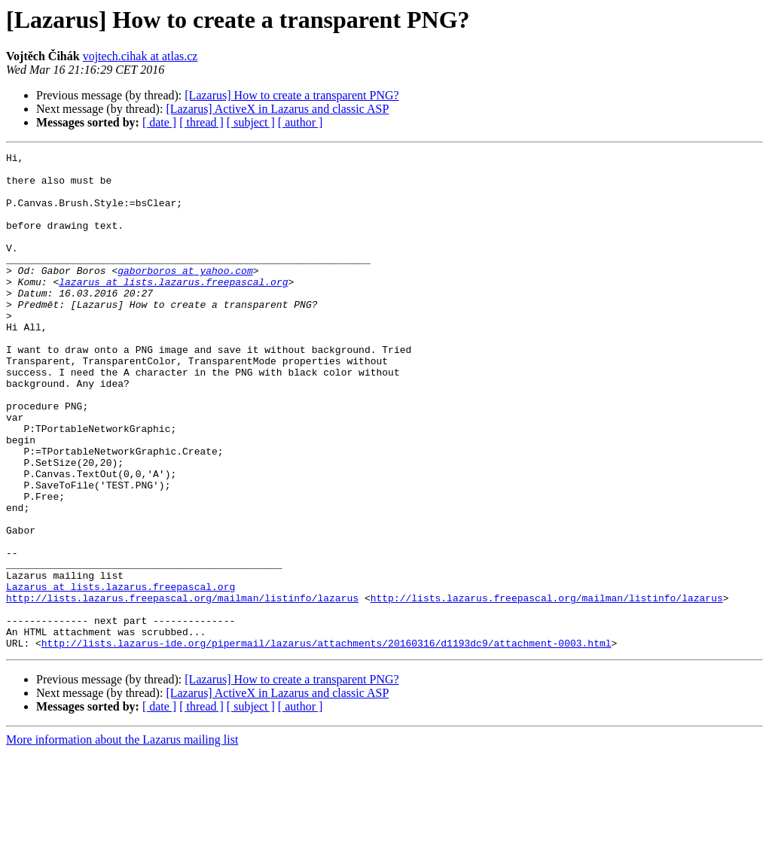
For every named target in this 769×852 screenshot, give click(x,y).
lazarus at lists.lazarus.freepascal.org (173, 308)
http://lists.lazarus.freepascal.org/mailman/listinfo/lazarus (182, 688)
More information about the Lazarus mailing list (122, 838)
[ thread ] (201, 122)
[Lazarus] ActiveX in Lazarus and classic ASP (277, 108)
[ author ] (300, 122)
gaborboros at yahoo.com (184, 295)
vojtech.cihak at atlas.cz (140, 56)
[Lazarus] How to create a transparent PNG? (291, 95)
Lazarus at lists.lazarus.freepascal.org (120, 674)
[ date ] (159, 122)
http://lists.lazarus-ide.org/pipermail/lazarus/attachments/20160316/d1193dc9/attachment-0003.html (326, 742)
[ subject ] (251, 122)
